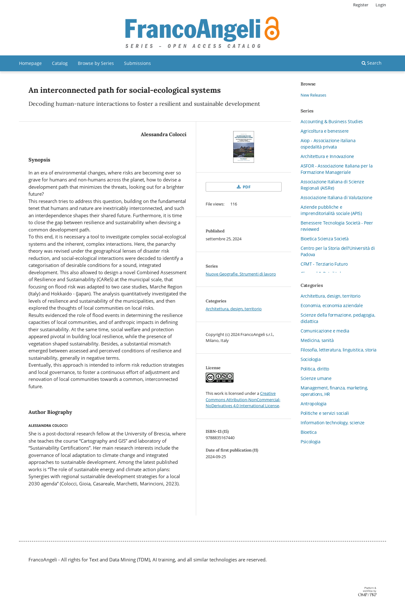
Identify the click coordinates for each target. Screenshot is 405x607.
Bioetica (308, 432)
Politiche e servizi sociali (325, 413)
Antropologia (314, 404)
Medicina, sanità (317, 340)
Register (360, 5)
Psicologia (311, 442)
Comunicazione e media (325, 331)
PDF (246, 187)
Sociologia (311, 359)
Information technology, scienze (332, 423)
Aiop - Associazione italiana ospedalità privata (328, 143)
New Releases (313, 95)
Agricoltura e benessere (325, 131)
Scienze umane (316, 378)
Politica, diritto (315, 369)
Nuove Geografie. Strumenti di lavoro (241, 274)
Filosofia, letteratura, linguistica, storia (339, 350)
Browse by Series (96, 63)
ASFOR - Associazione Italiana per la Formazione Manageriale (336, 169)
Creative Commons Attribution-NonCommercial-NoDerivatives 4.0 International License (243, 399)
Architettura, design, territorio (234, 309)
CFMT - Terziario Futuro (324, 264)
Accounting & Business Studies (332, 121)
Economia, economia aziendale (332, 305)
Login (381, 5)
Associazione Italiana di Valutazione (336, 197)
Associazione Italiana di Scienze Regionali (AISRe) (332, 185)
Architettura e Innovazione (327, 156)
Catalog (60, 63)
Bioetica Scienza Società (325, 239)
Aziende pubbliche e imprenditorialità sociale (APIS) (331, 210)
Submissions (137, 63)
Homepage (30, 63)
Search (372, 63)
